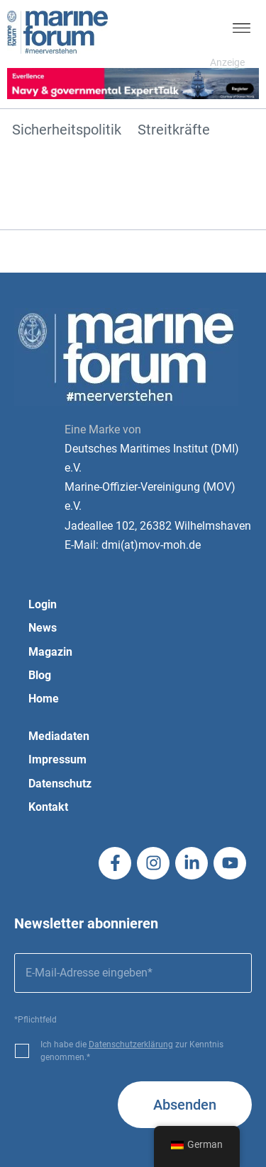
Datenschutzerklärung (131, 1044)
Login (42, 604)
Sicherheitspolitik (66, 130)
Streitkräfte (174, 130)
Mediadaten (58, 736)
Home (43, 698)
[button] (242, 30)
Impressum (57, 759)
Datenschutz (60, 783)
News (42, 627)
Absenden (184, 1104)
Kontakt (48, 807)
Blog (39, 675)
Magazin (50, 652)
